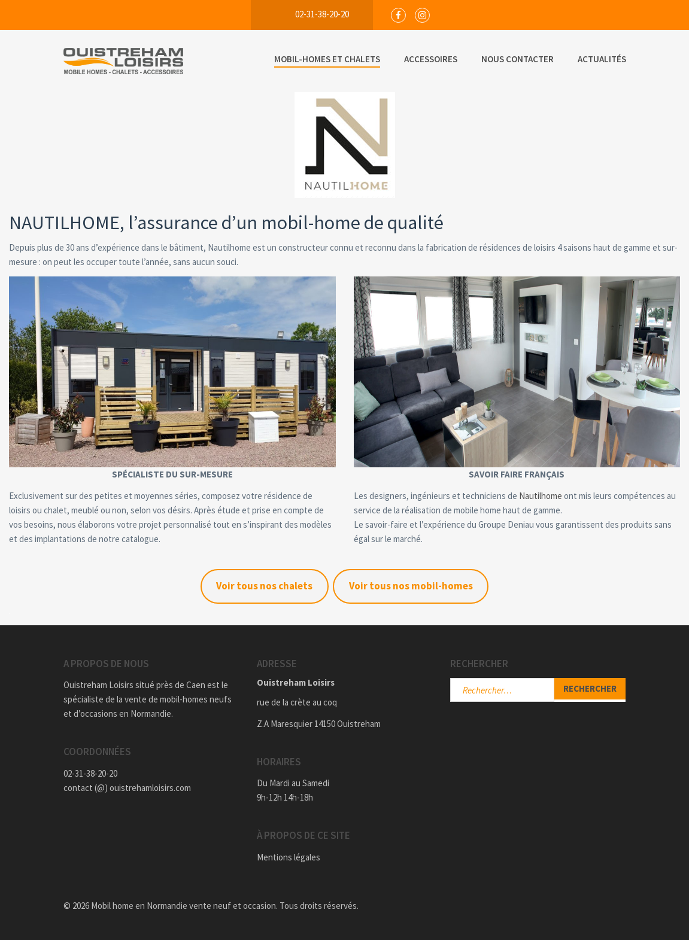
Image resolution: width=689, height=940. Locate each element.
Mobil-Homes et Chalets (327, 59)
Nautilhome (541, 495)
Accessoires (430, 59)
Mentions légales (288, 857)
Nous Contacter (517, 59)
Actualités (602, 59)
